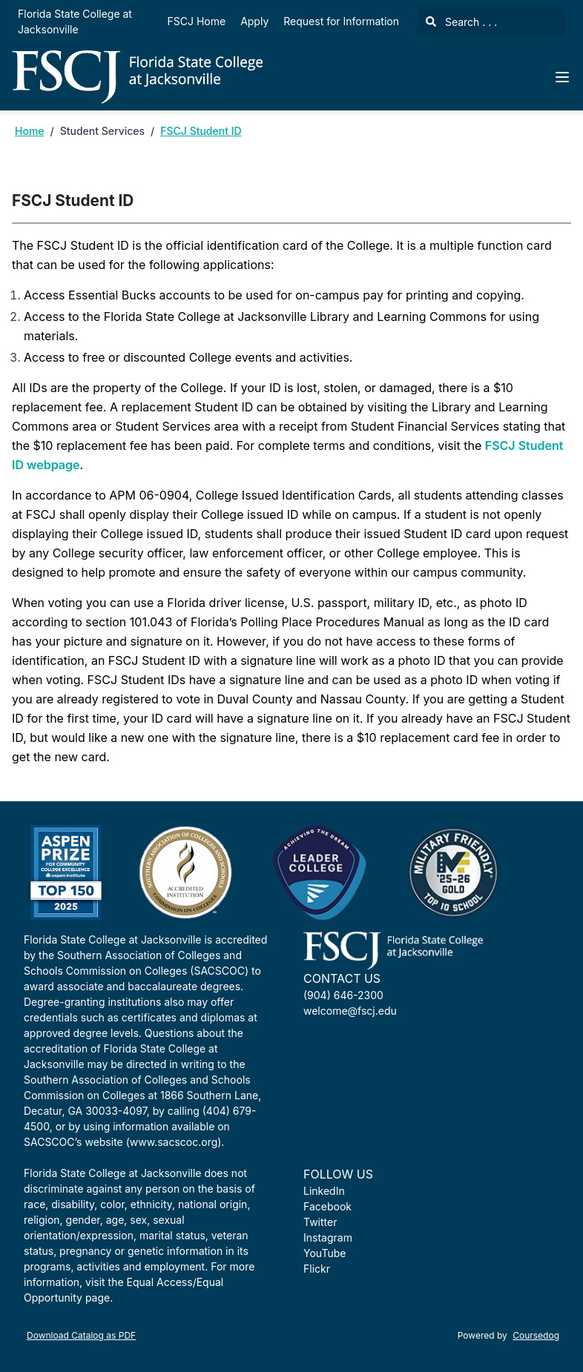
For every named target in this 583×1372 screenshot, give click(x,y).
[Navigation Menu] (562, 77)
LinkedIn (324, 1190)
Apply (254, 21)
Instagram (327, 1237)
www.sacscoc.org (173, 1142)
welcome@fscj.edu (350, 1010)
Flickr (316, 1268)
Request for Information (341, 21)
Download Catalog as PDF (81, 1335)
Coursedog (536, 1335)
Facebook (327, 1206)
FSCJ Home (197, 21)
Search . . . (461, 22)
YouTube (324, 1253)
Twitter (320, 1222)
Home (30, 131)
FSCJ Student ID (200, 131)
